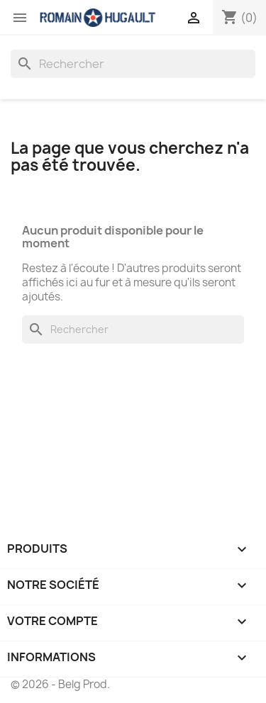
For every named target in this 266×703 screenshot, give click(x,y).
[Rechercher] (133, 64)
